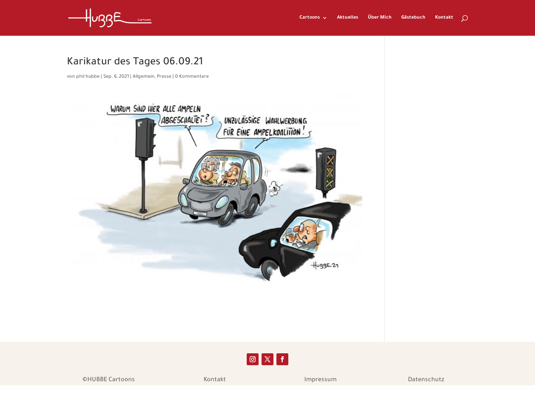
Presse (164, 77)
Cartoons (309, 17)
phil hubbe (88, 77)
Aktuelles (347, 17)
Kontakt (444, 17)
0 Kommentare (192, 77)
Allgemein (144, 77)
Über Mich (380, 17)
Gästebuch (413, 17)
